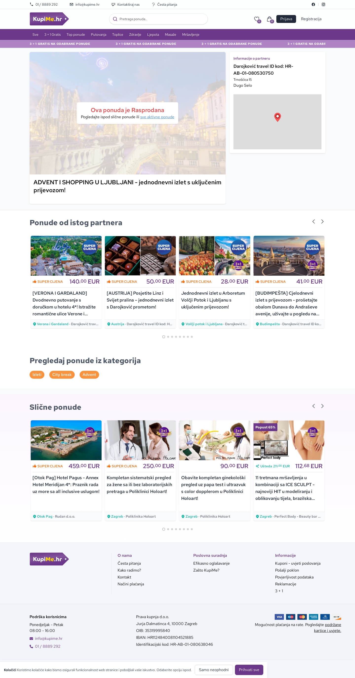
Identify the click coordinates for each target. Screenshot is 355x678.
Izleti (37, 374)
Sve (35, 34)
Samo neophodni (214, 669)
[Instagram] (323, 4)
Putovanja (98, 34)
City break (62, 374)
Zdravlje (135, 34)
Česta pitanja (164, 4)
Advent (89, 374)
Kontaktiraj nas (125, 4)
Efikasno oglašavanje (211, 563)
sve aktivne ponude (157, 116)
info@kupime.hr (85, 4)
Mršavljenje (190, 34)
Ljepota (153, 34)
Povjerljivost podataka (294, 577)
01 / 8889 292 (44, 4)
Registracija (311, 18)
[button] (277, 117)
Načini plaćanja (131, 584)
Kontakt (124, 577)
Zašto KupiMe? (206, 570)
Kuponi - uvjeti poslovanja (297, 563)
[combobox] (158, 19)
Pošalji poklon (287, 570)
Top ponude (76, 34)
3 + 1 (279, 590)
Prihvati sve (249, 669)
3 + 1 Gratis (52, 34)
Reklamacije (285, 584)
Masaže (170, 34)
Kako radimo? (129, 570)
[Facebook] (313, 4)
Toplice (117, 34)
